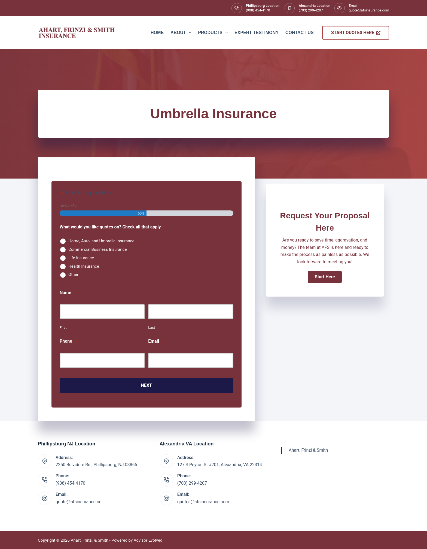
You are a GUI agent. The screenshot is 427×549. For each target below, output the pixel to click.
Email (156, 341)
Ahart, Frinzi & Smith (308, 449)
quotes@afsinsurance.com (203, 500)
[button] (325, 277)
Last (151, 327)
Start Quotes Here (355, 32)
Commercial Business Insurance (97, 249)
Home (157, 32)
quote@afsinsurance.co (79, 500)
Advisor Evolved (148, 539)
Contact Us (299, 32)
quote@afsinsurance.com (369, 10)
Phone (68, 341)
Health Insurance (83, 266)
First (63, 327)
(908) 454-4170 (258, 10)
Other (73, 274)
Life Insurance (81, 257)
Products (214, 32)
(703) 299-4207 (311, 10)
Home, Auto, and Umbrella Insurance (101, 241)
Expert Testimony (256, 32)
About (181, 32)
